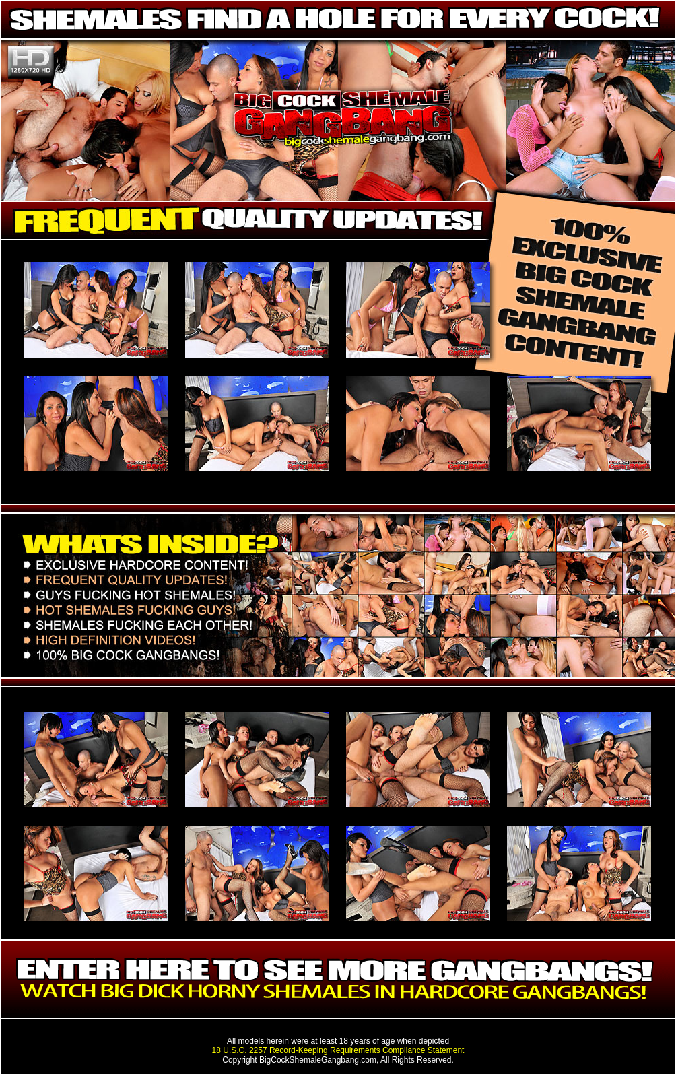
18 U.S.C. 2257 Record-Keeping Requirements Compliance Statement (338, 1050)
